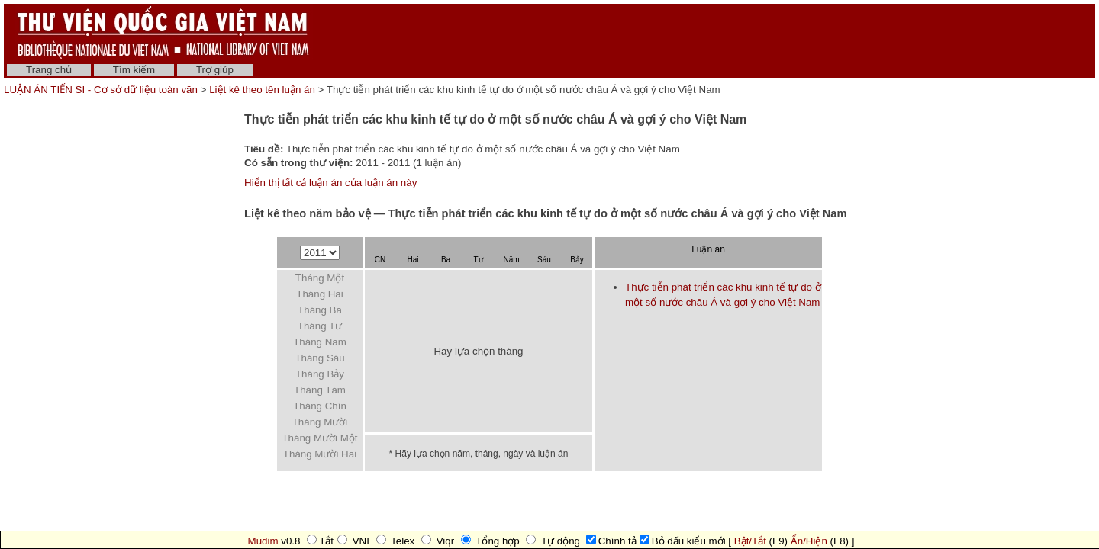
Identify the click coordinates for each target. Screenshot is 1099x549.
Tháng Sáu (319, 358)
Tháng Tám (320, 390)
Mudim (263, 541)
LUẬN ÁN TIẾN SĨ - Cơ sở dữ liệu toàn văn (102, 89)
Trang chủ (49, 69)
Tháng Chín (319, 406)
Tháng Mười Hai (319, 454)
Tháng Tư (320, 326)
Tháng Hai (319, 294)
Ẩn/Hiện (809, 541)
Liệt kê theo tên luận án (262, 89)
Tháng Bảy (319, 374)
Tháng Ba (320, 310)
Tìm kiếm (134, 69)
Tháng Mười (320, 422)
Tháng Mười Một (319, 438)
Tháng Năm (319, 342)
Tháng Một (319, 278)
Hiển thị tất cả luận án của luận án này (330, 182)
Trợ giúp (215, 69)
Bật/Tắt (750, 541)
